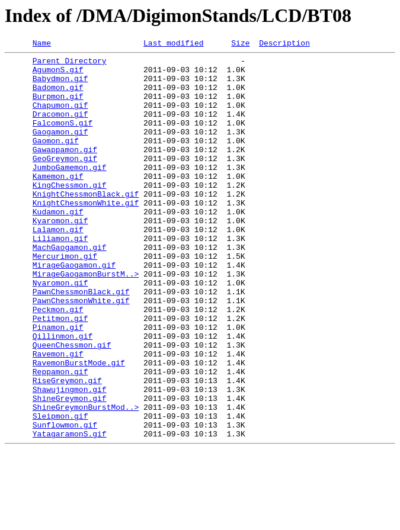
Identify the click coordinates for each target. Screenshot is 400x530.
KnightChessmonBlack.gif (86, 224)
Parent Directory (70, 64)
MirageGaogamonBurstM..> (86, 319)
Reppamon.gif (60, 437)
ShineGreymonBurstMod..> (86, 479)
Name (42, 44)
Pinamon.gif (58, 383)
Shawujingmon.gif (70, 458)
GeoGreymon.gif (65, 181)
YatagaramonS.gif (70, 511)
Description (284, 44)
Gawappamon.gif (65, 170)
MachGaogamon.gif (70, 287)
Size (240, 44)
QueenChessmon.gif (72, 405)
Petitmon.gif (60, 373)
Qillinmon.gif (62, 394)
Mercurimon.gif (65, 298)
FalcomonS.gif (62, 138)
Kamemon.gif (58, 202)
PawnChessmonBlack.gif (81, 341)
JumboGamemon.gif (70, 192)
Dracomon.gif (60, 128)
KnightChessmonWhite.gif (86, 234)
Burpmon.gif (58, 106)
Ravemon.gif (58, 415)
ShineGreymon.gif (70, 469)
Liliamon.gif (60, 277)
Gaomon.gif (56, 160)
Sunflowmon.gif (65, 501)
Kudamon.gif (58, 245)
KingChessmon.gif (70, 213)
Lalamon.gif (58, 266)
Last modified (173, 44)
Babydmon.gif (60, 85)
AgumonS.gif (58, 74)
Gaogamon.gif (60, 149)
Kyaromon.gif (60, 255)
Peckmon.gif (58, 362)
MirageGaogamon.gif (74, 309)
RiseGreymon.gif (67, 447)
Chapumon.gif (60, 117)
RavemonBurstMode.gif (79, 426)
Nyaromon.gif (60, 330)
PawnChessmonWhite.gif (81, 351)
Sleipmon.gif (60, 490)
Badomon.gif (58, 96)
